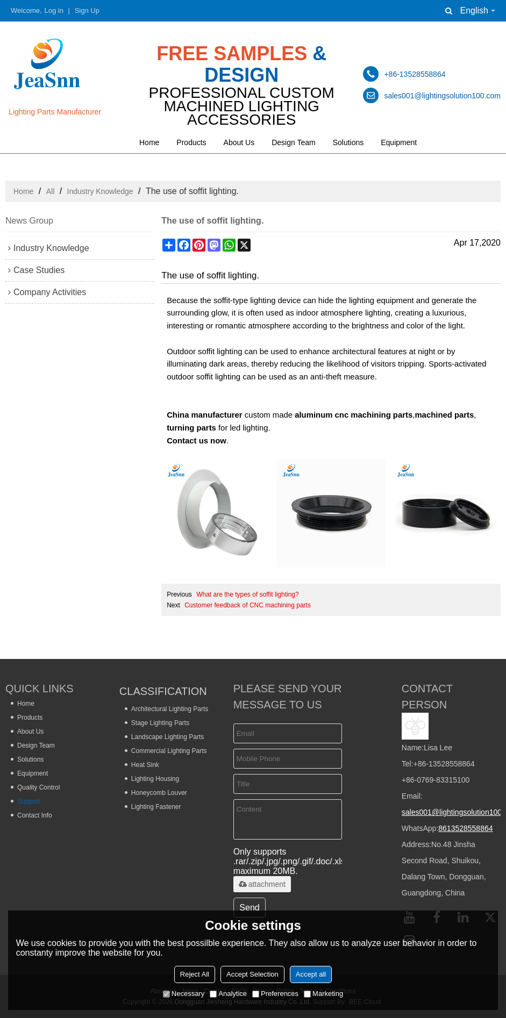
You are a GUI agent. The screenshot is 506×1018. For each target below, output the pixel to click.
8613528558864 (465, 828)
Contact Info (34, 815)
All (50, 191)
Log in (54, 10)
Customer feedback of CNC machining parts (247, 605)
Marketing (323, 994)
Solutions (348, 142)
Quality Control (38, 787)
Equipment (399, 142)
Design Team (293, 142)
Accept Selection (252, 974)
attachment (262, 884)
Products (191, 142)
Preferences (275, 994)
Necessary (183, 994)
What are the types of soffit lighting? (247, 594)
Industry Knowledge (100, 191)
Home (149, 142)
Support (28, 801)
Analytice (228, 994)
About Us (239, 142)
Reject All (194, 974)
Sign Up (87, 10)
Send (249, 907)
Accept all (311, 974)
